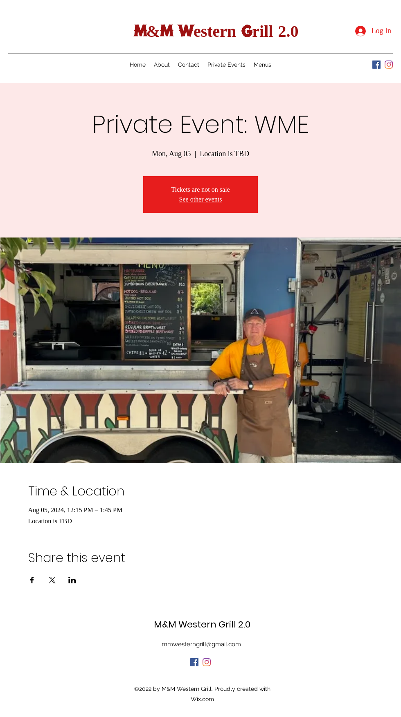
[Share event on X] (52, 580)
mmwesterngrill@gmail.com (201, 644)
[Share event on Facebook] (32, 580)
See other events (200, 199)
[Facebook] (376, 64)
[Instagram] (389, 64)
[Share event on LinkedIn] (72, 580)
